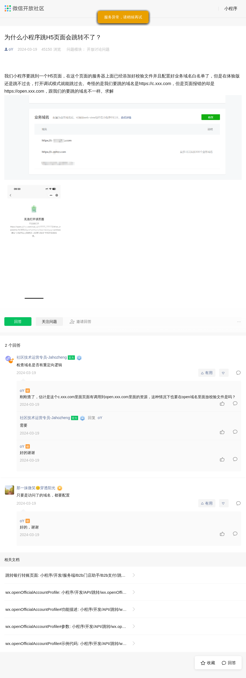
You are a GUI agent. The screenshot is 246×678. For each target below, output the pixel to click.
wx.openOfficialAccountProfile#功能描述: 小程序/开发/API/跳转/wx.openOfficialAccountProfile (72, 609)
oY (11, 49)
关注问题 (49, 321)
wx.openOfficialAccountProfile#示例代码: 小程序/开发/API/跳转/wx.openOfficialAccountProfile (72, 643)
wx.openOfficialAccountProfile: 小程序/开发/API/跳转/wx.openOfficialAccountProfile (72, 592)
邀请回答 (80, 321)
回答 (18, 321)
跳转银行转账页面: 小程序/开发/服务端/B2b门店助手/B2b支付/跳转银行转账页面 (72, 575)
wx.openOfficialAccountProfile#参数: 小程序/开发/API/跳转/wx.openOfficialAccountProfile (72, 626)
